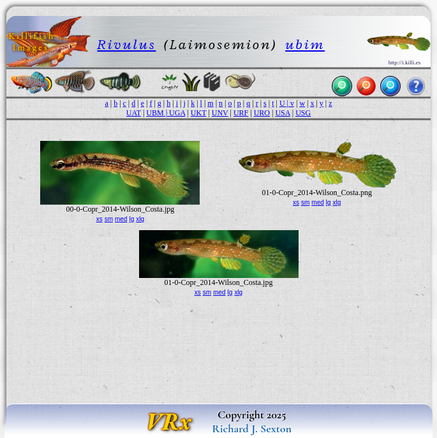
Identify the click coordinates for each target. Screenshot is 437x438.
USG (303, 112)
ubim (305, 44)
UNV (220, 112)
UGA (177, 112)
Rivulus (126, 44)
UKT (198, 112)
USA (282, 112)
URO (262, 112)
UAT (133, 112)
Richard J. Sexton (252, 428)
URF (240, 112)
